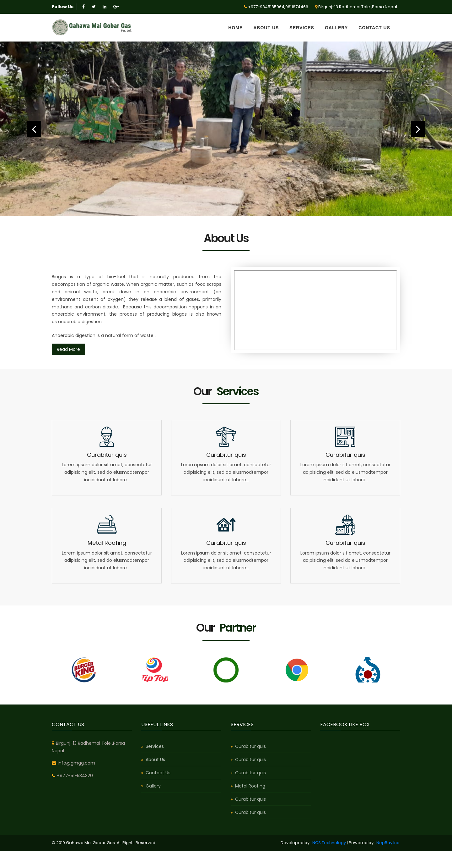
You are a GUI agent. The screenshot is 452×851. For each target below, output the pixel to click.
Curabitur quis (107, 455)
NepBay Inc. (388, 843)
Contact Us (374, 27)
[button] (34, 128)
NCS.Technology (329, 843)
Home (235, 27)
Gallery (336, 27)
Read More (68, 349)
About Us (266, 27)
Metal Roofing (107, 543)
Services (301, 27)
